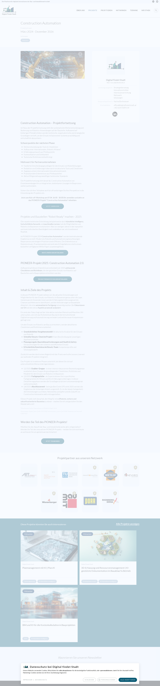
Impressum (27, 679)
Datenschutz (41, 679)
